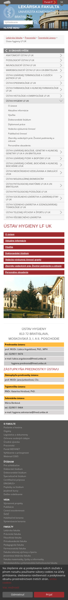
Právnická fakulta (12, 534)
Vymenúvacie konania (15, 521)
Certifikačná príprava (14, 479)
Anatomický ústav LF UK (19, 55)
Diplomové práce (16, 124)
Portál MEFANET (12, 449)
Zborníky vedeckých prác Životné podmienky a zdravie (31, 140)
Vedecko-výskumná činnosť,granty (23, 259)
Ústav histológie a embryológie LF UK (28, 95)
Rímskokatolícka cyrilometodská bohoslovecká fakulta (30, 562)
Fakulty (8, 526)
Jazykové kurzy (11, 490)
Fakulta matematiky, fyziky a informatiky (24, 559)
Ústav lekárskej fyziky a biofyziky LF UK (28, 158)
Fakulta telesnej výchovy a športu (20, 552)
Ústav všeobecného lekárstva (23, 217)
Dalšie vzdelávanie (13, 494)
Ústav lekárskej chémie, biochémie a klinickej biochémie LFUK (32, 165)
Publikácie (9, 506)
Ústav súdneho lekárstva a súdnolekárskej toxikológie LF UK (31, 206)
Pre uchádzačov (12, 465)
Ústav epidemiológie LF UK (21, 83)
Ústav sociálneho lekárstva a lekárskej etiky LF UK (32, 198)
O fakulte (10, 423)
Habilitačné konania (14, 517)
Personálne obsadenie (16, 272)
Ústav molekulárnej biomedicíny (25, 178)
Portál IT (48, 2)
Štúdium (9, 461)
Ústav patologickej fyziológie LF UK (26, 191)
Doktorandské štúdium (19, 119)
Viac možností (11, 587)
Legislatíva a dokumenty (16, 434)
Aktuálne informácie (18, 110)
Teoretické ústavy (47, 37)
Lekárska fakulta (14, 37)
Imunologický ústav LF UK (21, 65)
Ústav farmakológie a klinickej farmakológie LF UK (32, 89)
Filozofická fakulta (13, 537)
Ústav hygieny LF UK (17, 100)
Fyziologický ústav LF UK (20, 60)
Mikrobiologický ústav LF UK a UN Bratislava (32, 70)
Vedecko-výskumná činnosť (21, 128)
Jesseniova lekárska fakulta (17, 555)
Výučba (11, 114)
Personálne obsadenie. (19, 145)
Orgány (7, 431)
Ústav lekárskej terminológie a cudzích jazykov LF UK (29, 77)
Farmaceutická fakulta (15, 548)
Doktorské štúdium (13, 468)
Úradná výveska (12, 441)
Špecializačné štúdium (15, 476)
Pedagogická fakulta (14, 544)
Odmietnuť (17, 594)
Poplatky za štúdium (14, 487)
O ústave (12, 105)
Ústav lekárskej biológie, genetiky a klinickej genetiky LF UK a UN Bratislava (32, 152)
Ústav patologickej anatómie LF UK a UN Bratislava (29, 185)
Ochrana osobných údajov (17, 438)
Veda (6, 499)
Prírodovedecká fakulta (15, 541)
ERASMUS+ (9, 483)
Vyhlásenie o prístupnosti (16, 452)
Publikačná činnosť (17, 133)
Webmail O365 (11, 456)
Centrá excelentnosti (14, 510)
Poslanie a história (13, 427)
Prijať (49, 594)
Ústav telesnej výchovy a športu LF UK (28, 212)
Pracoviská (30, 37)
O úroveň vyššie (19, 50)
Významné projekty (13, 503)
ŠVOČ (6, 514)
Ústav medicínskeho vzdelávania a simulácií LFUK (31, 173)
